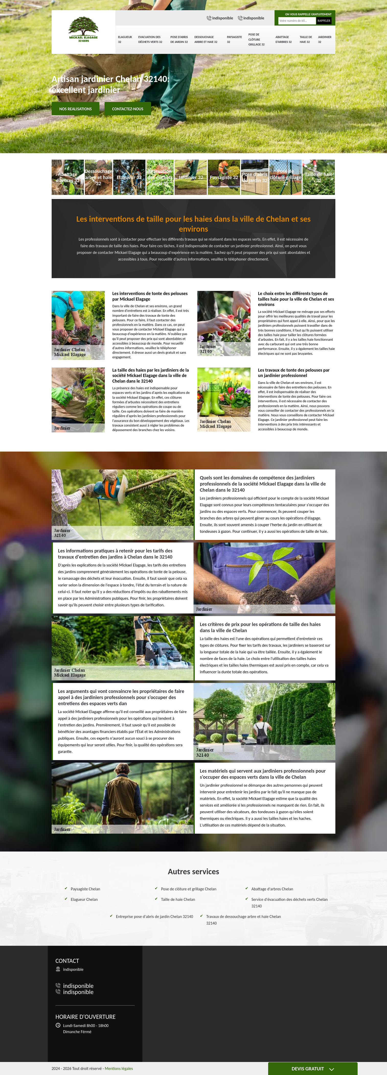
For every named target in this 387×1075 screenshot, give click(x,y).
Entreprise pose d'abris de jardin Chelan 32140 (154, 916)
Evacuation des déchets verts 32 (150, 39)
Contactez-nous (127, 109)
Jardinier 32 (325, 39)
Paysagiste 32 (234, 39)
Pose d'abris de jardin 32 (179, 39)
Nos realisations (75, 109)
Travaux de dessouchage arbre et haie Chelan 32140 (243, 920)
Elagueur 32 (125, 39)
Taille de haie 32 (306, 39)
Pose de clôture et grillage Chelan (188, 889)
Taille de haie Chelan (178, 899)
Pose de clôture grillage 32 (256, 39)
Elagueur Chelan (84, 899)
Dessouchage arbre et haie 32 (206, 39)
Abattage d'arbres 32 (284, 39)
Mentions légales (119, 1068)
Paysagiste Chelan (85, 889)
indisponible (222, 18)
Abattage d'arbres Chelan (272, 889)
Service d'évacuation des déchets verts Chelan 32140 (290, 902)
